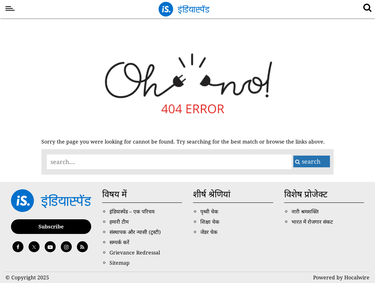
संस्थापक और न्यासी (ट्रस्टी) (135, 231)
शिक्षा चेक (209, 221)
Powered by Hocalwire (341, 277)
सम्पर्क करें (119, 242)
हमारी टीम (119, 221)
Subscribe (51, 226)
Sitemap (119, 262)
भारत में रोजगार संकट (312, 221)
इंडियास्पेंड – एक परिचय (132, 211)
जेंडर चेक (209, 231)
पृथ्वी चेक (209, 211)
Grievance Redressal (134, 252)
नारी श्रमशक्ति (305, 211)
